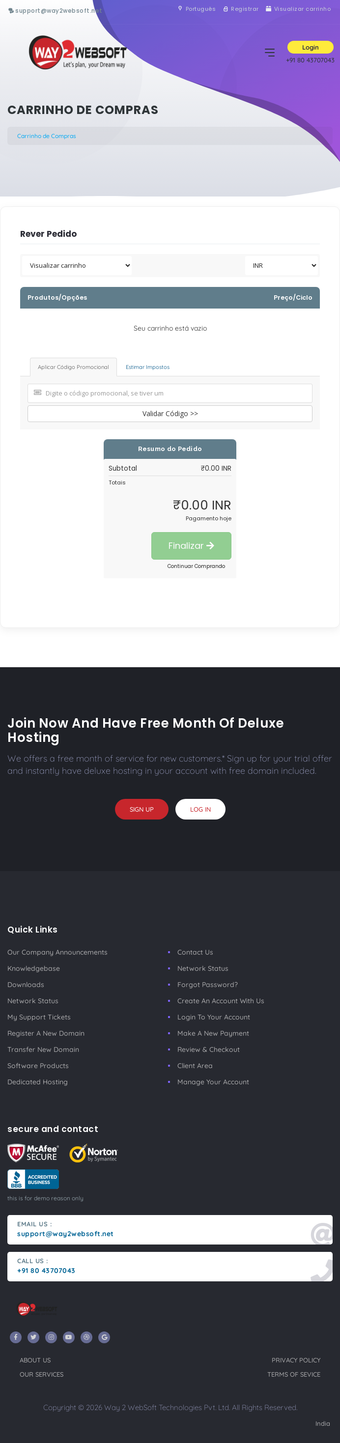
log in (200, 809)
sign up (142, 809)
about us (35, 1360)
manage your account (213, 1081)
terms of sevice (293, 1374)
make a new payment (213, 1033)
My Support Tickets (39, 1017)
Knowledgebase (33, 968)
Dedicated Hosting (37, 1081)
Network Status (32, 1000)
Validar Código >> (170, 413)
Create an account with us (220, 1000)
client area (195, 1065)
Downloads (25, 984)
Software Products (38, 1065)
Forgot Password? (207, 984)
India (322, 1423)
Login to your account (213, 1017)
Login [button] (310, 47)
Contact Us (195, 952)
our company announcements (57, 952)
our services (41, 1374)
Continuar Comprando (196, 566)
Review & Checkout (208, 1049)
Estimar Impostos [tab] (148, 367)
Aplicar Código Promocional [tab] (73, 367)
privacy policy (296, 1360)
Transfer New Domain (43, 1049)
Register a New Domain (46, 1033)
